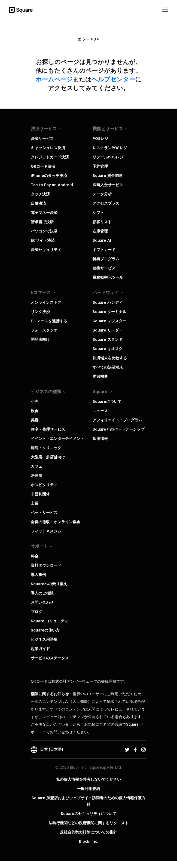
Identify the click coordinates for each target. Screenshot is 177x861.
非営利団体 (40, 494)
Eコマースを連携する (49, 321)
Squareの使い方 (45, 630)
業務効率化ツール (108, 277)
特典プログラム (106, 259)
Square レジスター (109, 321)
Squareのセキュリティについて (88, 813)
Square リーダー (108, 330)
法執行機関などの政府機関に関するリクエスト (88, 823)
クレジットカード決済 (50, 157)
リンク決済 (40, 312)
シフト (98, 212)
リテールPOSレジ (108, 157)
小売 (34, 401)
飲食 (34, 411)
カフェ (36, 466)
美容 (34, 420)
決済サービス (42, 138)
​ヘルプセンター (113, 79)
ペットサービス (44, 512)
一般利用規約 (88, 788)
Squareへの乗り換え (49, 584)
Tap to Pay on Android (52, 185)
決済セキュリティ (46, 249)
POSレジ (100, 138)
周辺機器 (100, 376)
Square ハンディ (108, 302)
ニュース (100, 411)
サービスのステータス (50, 658)
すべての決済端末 (108, 367)
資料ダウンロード (46, 565)
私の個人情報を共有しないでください (88, 779)
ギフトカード (104, 249)
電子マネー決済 (44, 212)
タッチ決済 (40, 194)
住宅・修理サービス (48, 429)
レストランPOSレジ (110, 148)
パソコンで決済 (44, 231)
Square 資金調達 (108, 175)
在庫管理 (100, 231)
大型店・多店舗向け (48, 457)
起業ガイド (40, 648)
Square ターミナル (109, 312)
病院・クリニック (46, 448)
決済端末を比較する (110, 358)
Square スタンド (108, 339)
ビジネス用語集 (44, 639)
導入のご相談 (42, 593)
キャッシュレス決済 (48, 148)
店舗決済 (38, 203)
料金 (34, 556)
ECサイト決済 (43, 240)
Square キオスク (108, 349)
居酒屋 (36, 475)
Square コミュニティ (49, 621)
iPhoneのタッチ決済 (49, 175)
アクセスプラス (106, 203)
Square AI (102, 240)
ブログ (36, 611)
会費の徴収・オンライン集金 (55, 522)
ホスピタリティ (44, 485)
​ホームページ (54, 79)
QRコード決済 (43, 166)
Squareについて (107, 401)
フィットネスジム (46, 531)
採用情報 (100, 438)
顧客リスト (102, 222)
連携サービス (104, 268)
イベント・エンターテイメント (57, 438)
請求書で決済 (42, 222)
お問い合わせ (42, 602)
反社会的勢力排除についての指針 (88, 832)
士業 (34, 503)
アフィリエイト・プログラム (117, 420)
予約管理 (100, 166)
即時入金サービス (108, 185)
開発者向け (40, 339)
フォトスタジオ (44, 330)
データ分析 (102, 194)
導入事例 (38, 574)
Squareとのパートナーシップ (118, 429)
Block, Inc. (88, 841)
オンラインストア (46, 302)
